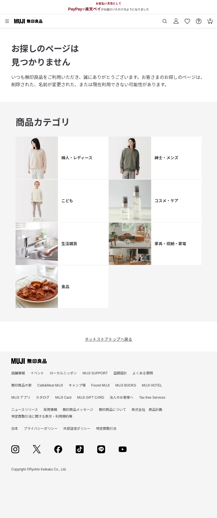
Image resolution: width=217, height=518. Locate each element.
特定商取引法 (106, 429)
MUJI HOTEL (152, 385)
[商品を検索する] (165, 19)
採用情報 (50, 410)
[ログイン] (176, 19)
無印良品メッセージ (78, 410)
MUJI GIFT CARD (90, 398)
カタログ (42, 398)
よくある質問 (143, 373)
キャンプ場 (77, 385)
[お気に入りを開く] (187, 19)
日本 (14, 429)
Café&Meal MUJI (50, 385)
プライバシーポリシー (41, 429)
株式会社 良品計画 (147, 410)
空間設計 (120, 373)
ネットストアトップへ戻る (108, 339)
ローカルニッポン (63, 373)
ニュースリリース (24, 410)
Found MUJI (100, 385)
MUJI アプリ (20, 398)
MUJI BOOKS (125, 385)
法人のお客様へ (121, 398)
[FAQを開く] (198, 19)
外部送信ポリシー (76, 429)
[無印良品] (29, 361)
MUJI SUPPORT (95, 373)
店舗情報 (18, 373)
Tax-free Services (152, 398)
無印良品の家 (21, 385)
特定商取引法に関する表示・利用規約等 (41, 416)
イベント (37, 373)
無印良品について (112, 410)
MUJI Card (63, 398)
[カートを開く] (210, 19)
